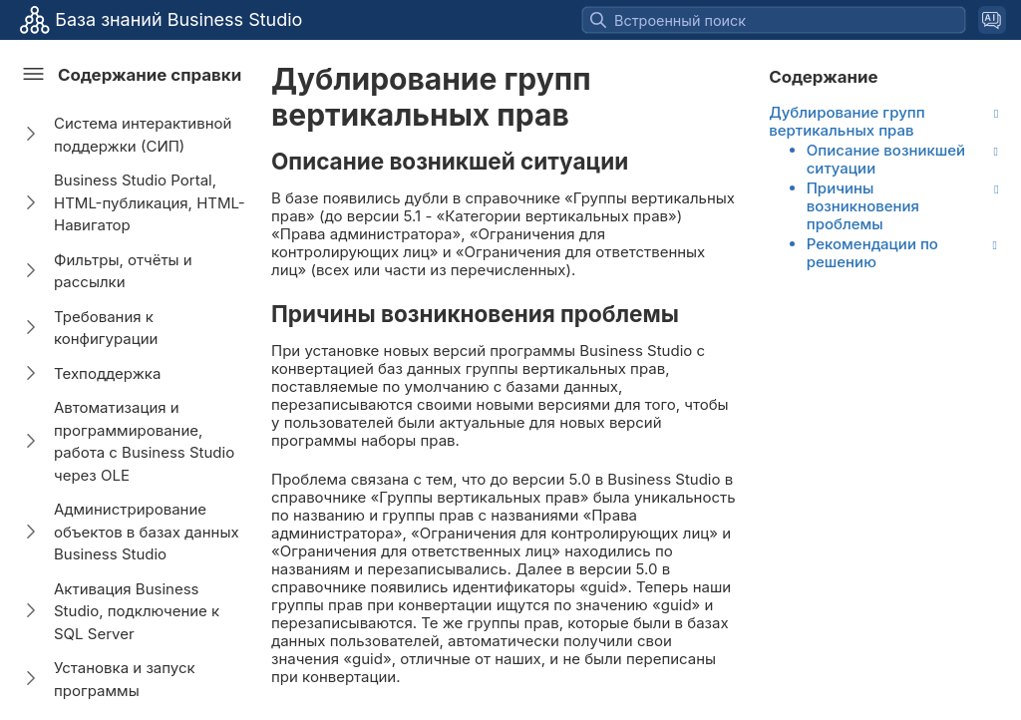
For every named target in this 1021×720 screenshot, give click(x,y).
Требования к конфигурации (106, 328)
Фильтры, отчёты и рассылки (123, 271)
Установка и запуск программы (124, 679)
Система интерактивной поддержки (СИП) (142, 135)
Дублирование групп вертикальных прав (846, 122)
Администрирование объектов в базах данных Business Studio (146, 531)
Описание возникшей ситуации (886, 160)
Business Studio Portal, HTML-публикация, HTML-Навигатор (149, 202)
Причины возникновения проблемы (863, 206)
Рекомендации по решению (872, 253)
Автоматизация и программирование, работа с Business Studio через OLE (144, 441)
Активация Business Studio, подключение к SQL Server (136, 611)
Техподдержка (107, 373)
